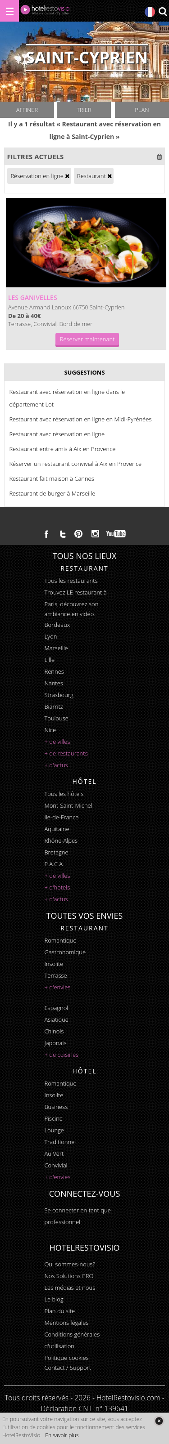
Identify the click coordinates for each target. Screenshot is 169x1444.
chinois (54, 1031)
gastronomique (65, 952)
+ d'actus (56, 765)
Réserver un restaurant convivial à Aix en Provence (75, 464)
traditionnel (60, 1142)
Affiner (27, 110)
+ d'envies (57, 987)
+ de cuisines (61, 1055)
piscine (53, 1118)
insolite (53, 964)
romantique (60, 940)
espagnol (56, 1008)
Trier (84, 110)
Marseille (56, 648)
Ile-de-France (61, 817)
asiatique (56, 1019)
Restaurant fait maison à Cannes (51, 478)
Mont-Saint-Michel (68, 805)
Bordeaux (57, 625)
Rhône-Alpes (61, 840)
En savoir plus (61, 1435)
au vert (54, 1153)
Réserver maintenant (87, 339)
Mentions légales (66, 1323)
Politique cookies (66, 1358)
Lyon (50, 636)
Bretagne (56, 852)
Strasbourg (58, 695)
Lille (49, 660)
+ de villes (57, 742)
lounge (54, 1130)
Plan (142, 110)
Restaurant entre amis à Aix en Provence (62, 449)
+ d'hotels (57, 887)
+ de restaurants (65, 753)
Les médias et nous (69, 1287)
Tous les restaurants (70, 581)
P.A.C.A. (54, 864)
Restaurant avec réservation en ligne (57, 434)
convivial (55, 1165)
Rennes (54, 671)
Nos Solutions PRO (68, 1276)
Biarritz (53, 706)
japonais (55, 1043)
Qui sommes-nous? (69, 1264)
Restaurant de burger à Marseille (52, 493)
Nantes (53, 683)
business (56, 1107)
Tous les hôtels (63, 794)
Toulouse (56, 718)
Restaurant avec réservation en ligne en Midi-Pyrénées (80, 419)
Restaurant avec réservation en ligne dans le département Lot (67, 398)
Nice (50, 730)
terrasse (55, 975)
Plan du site (59, 1311)
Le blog (53, 1299)
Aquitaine (56, 829)
